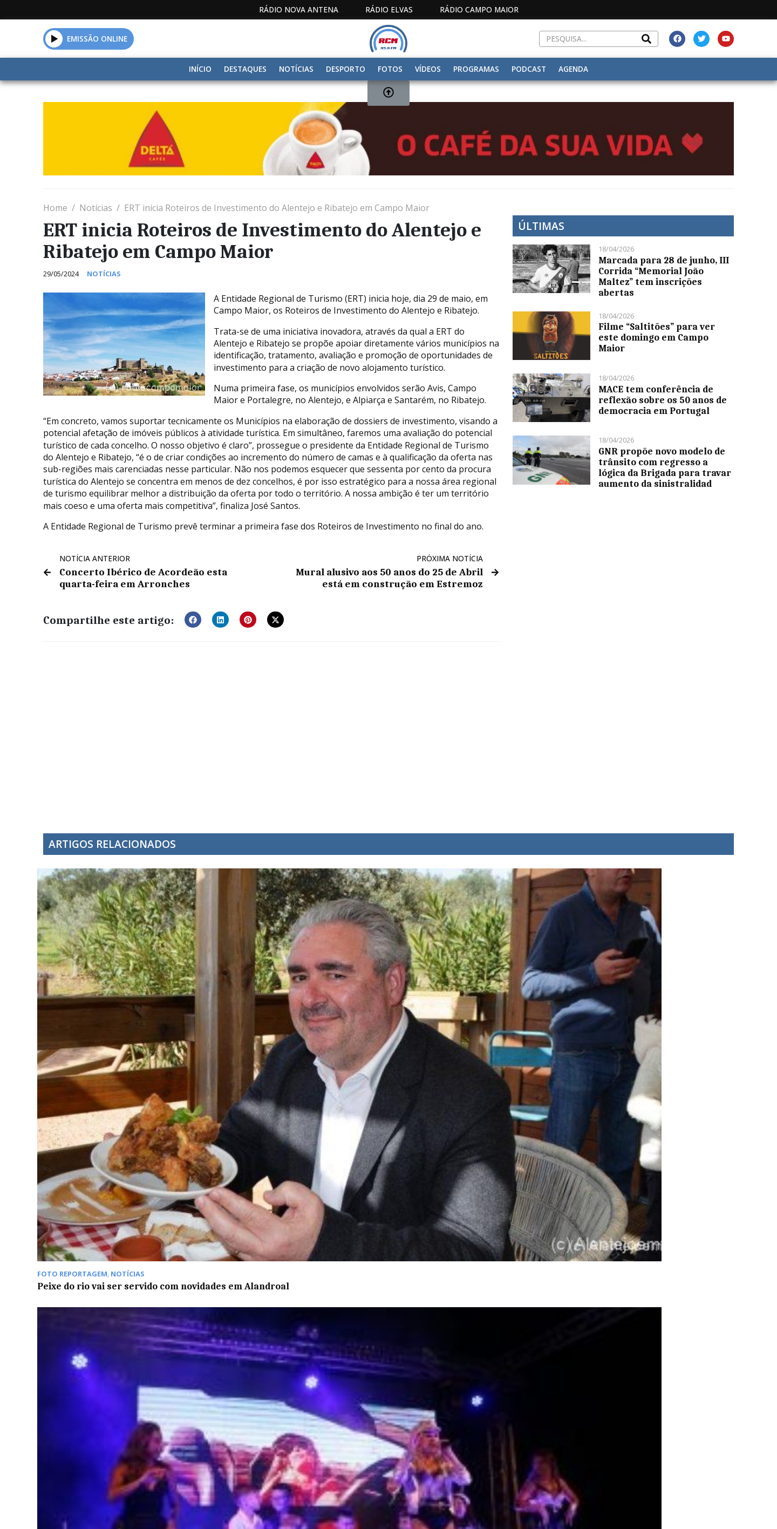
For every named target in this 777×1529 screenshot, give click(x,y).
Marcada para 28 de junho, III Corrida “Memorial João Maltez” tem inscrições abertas (663, 276)
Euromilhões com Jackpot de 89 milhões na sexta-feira (114, 1155)
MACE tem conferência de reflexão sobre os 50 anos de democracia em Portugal (662, 400)
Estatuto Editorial (368, 1415)
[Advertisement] (271, 728)
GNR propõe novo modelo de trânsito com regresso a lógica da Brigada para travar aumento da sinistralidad (664, 467)
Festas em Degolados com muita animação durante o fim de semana (298, 998)
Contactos (532, 1415)
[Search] (646, 38)
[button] (193, 617)
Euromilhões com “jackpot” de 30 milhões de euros (470, 998)
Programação (459, 1415)
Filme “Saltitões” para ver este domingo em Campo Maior (656, 337)
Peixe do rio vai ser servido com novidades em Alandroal (114, 998)
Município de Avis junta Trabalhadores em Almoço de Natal (298, 1155)
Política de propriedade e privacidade (655, 1415)
